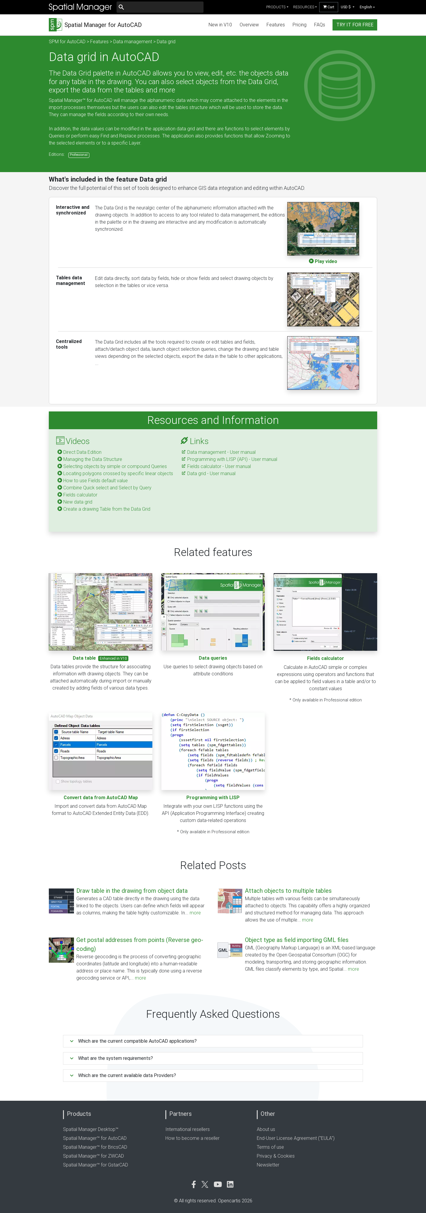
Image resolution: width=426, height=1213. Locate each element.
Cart (328, 7)
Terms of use (270, 1147)
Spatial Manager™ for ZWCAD (93, 1156)
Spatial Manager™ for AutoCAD (95, 1138)
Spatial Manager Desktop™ (90, 1129)
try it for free (354, 25)
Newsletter (268, 1165)
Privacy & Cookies (276, 1156)
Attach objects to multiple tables (288, 890)
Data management (132, 41)
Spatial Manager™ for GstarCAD (95, 1165)
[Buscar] (160, 7)
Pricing (299, 25)
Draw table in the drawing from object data (132, 890)
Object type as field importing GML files (296, 939)
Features (276, 25)
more (195, 913)
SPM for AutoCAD (67, 41)
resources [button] (303, 7)
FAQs (319, 25)
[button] (347, 7)
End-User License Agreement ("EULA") (296, 1138)
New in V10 (220, 25)
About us (266, 1129)
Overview (249, 25)
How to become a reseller (192, 1138)
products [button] (275, 7)
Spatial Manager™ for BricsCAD (95, 1147)
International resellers (187, 1129)
